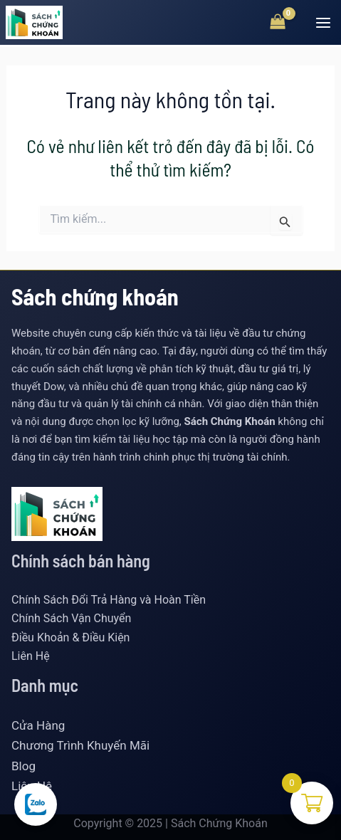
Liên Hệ (30, 656)
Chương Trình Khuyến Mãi (80, 745)
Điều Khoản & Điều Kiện (70, 637)
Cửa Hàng (38, 725)
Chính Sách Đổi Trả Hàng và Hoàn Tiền (108, 600)
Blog (23, 766)
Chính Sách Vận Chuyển (71, 618)
